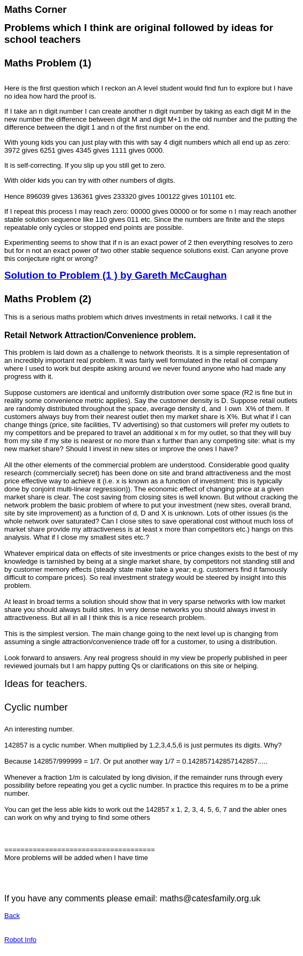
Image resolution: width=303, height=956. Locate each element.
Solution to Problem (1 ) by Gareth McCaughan (115, 275)
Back (12, 916)
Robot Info (20, 940)
